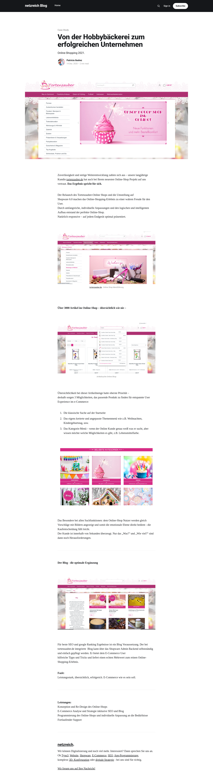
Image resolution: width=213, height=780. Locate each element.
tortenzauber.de (74, 179)
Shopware (85, 755)
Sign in (167, 6)
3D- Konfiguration (79, 759)
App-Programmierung (126, 755)
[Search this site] (158, 6)
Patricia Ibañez (74, 60)
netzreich (65, 744)
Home (57, 5)
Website (74, 755)
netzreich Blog (36, 5)
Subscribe (180, 6)
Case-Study (63, 30)
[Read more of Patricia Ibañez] (61, 62)
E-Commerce (99, 755)
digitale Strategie (104, 759)
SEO (110, 755)
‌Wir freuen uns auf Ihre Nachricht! (76, 768)
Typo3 (65, 755)
